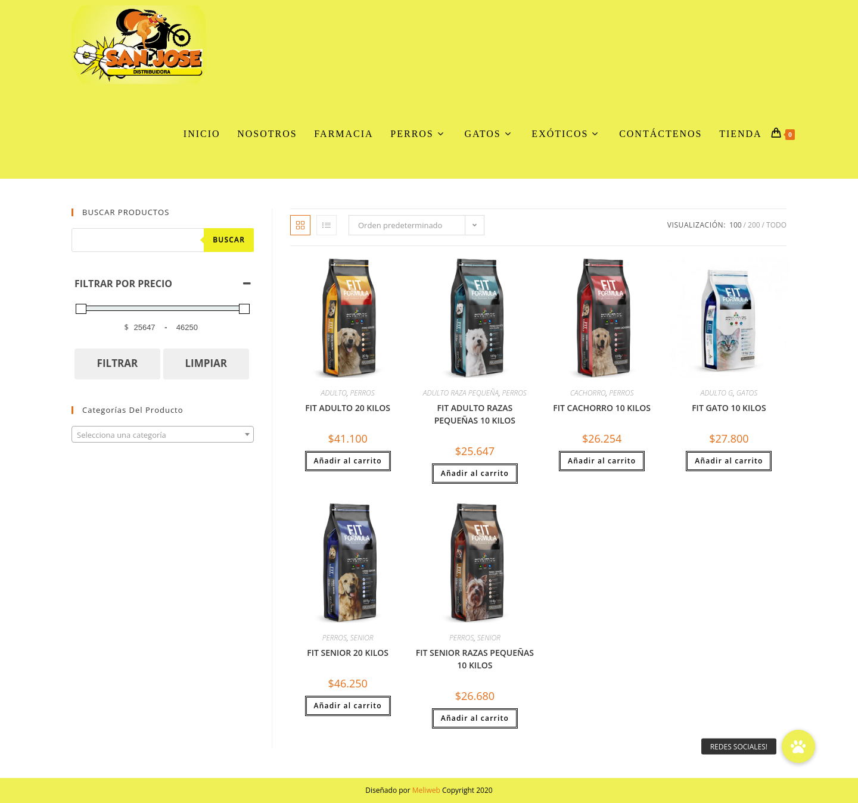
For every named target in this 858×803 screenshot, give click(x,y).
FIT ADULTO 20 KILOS (347, 407)
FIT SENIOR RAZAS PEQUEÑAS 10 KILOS (475, 659)
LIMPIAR (206, 363)
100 (735, 225)
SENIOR (362, 638)
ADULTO (334, 393)
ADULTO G (717, 393)
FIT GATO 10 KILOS (729, 407)
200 (754, 225)
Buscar (229, 240)
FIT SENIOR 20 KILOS (347, 652)
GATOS (746, 393)
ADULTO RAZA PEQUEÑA (461, 393)
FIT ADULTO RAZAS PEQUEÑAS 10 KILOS (474, 414)
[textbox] (162, 435)
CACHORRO (588, 393)
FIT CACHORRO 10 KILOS (602, 407)
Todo (776, 225)
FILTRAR (117, 363)
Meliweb (426, 790)
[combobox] (163, 434)
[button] (798, 746)
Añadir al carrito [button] (348, 461)
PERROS (362, 393)
